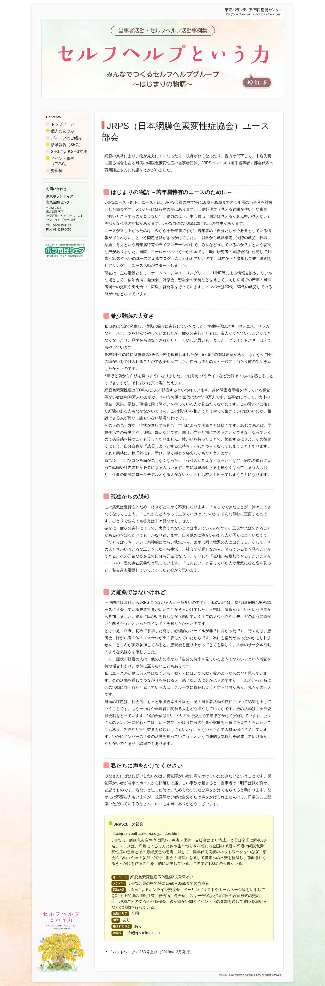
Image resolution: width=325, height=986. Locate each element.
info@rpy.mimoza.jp (142, 933)
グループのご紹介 (66, 138)
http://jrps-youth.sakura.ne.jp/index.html (145, 833)
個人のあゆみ (62, 131)
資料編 (57, 171)
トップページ (62, 124)
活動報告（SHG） (67, 145)
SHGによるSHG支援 (69, 151)
